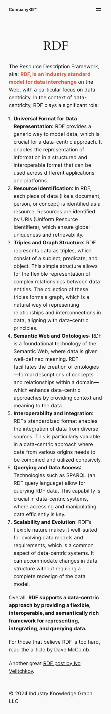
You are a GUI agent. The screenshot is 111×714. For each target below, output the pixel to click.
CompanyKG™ (23, 9)
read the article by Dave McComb (49, 650)
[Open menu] (98, 9)
